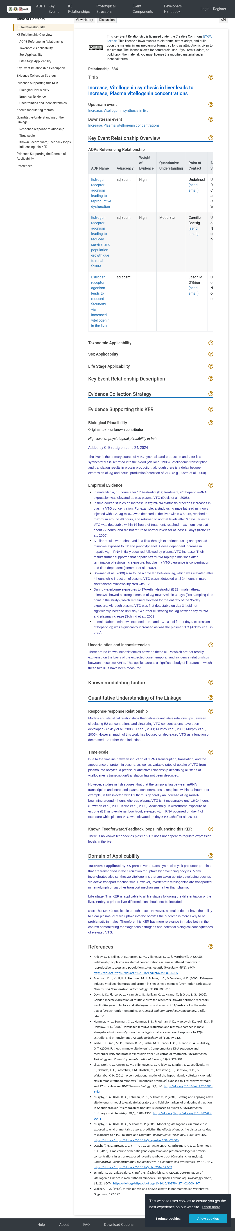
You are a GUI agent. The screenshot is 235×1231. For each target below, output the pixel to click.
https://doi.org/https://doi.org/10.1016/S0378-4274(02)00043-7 (156, 1183)
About (64, 1224)
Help (41, 1224)
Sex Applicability (30, 54)
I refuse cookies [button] (168, 1218)
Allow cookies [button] (208, 1218)
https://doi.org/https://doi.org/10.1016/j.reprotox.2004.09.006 (136, 1140)
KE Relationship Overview (34, 34)
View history (84, 20)
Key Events (54, 9)
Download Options (119, 1224)
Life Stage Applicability (35, 61)
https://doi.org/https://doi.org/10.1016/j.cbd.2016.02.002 (133, 1167)
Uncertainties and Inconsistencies (43, 103)
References (24, 166)
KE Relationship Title (31, 27)
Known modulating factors (35, 110)
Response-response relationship (41, 129)
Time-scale (27, 135)
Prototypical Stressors (105, 9)
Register (219, 9)
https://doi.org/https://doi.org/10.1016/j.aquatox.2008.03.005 (136, 973)
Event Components (143, 9)
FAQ (86, 1224)
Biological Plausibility (34, 90)
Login (205, 9)
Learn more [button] (211, 1207)
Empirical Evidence (32, 96)
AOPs (40, 6)
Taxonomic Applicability (36, 48)
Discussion (107, 20)
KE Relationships (79, 9)
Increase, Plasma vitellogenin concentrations (124, 125)
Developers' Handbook (173, 9)
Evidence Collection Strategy (36, 75)
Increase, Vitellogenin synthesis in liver (119, 110)
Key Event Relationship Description (41, 68)
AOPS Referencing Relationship (41, 41)
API (223, 20)
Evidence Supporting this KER (37, 83)
